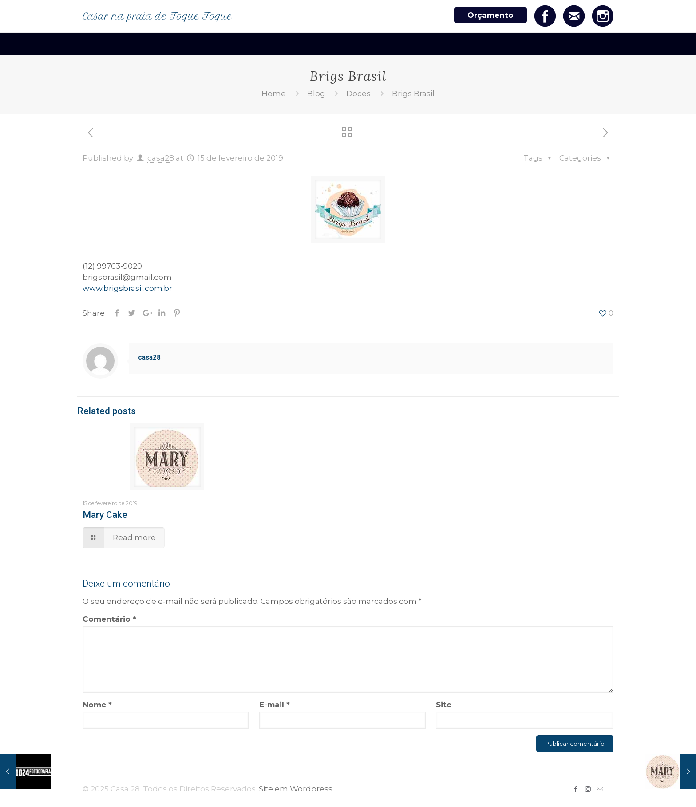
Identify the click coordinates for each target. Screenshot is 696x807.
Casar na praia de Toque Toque (157, 16)
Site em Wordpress (295, 788)
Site (443, 704)
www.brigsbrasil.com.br (127, 288)
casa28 (160, 157)
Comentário (109, 619)
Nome (97, 704)
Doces (358, 93)
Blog (316, 93)
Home (273, 93)
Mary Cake (105, 514)
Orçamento (490, 15)
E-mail (274, 704)
